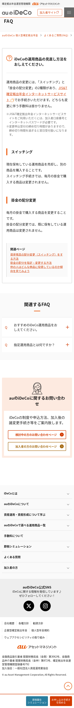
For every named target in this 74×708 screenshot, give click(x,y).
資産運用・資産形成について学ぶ (24, 514)
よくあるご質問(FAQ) (56, 35)
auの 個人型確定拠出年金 (20, 35)
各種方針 (24, 623)
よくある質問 (12, 557)
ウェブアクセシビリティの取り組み (24, 637)
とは (10, 493)
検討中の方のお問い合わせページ (36, 435)
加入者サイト (48, 12)
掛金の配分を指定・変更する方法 (31, 263)
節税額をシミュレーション (37, 701)
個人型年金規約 (40, 630)
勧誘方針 (38, 623)
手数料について (13, 536)
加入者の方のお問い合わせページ (36, 446)
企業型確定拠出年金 (15, 630)
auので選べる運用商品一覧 (25, 525)
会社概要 (9, 623)
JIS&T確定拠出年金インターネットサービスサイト (36, 93)
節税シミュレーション (18, 546)
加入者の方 (11, 567)
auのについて (16, 504)
